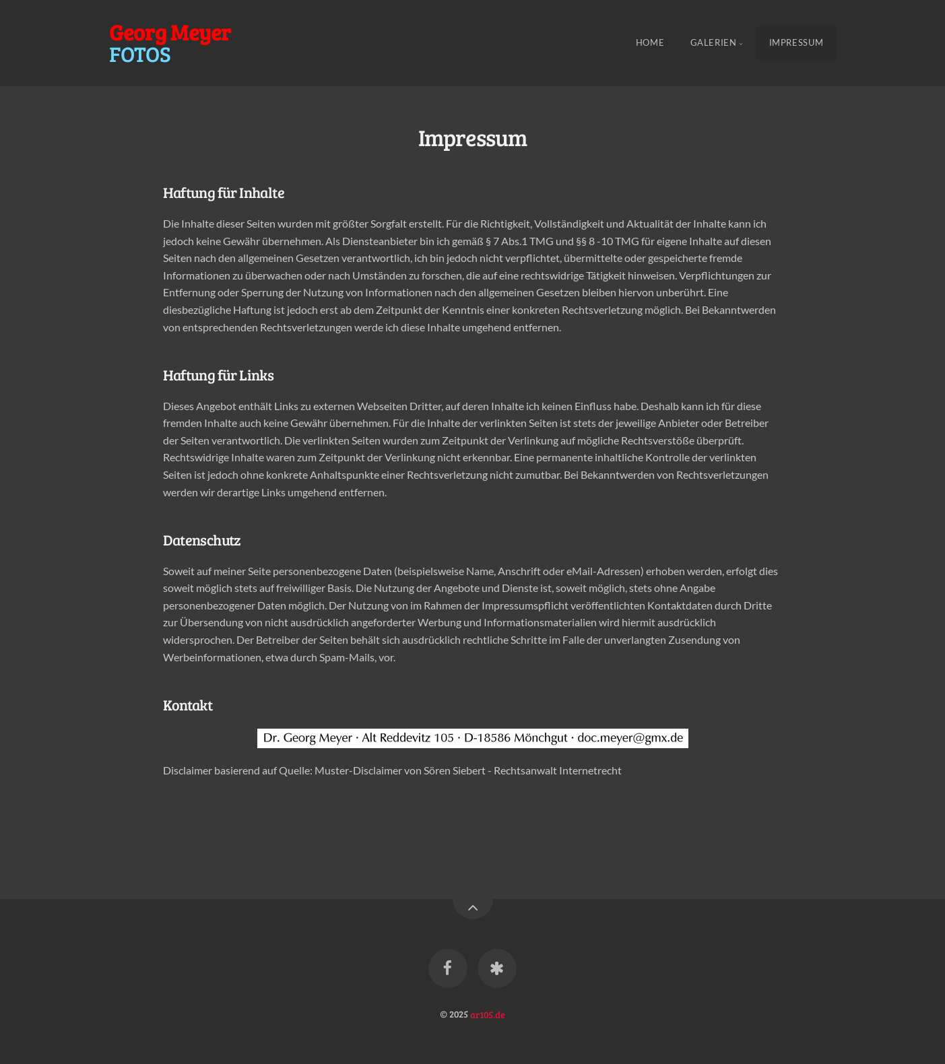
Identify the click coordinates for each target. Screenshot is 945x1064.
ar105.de (487, 1013)
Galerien (713, 43)
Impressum (796, 43)
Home (650, 43)
